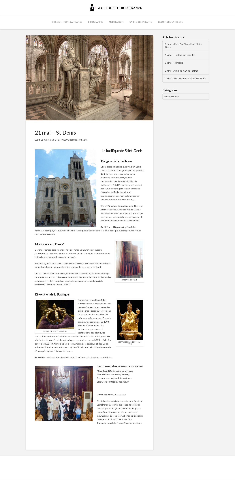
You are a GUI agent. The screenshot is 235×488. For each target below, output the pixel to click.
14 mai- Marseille (174, 62)
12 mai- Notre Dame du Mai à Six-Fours (185, 78)
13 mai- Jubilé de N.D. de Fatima (181, 70)
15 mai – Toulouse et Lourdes (180, 54)
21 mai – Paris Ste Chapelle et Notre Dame (183, 45)
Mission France (171, 96)
